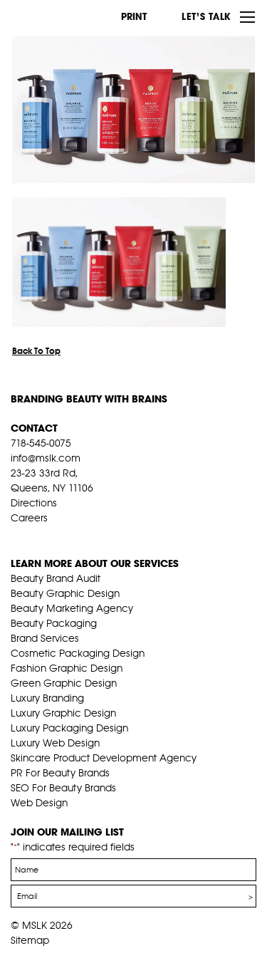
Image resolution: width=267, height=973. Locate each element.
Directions (34, 502)
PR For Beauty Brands (60, 772)
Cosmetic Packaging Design (78, 653)
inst (83, 535)
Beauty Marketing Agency (72, 608)
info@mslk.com (45, 458)
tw (39, 535)
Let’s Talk (206, 16)
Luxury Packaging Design (69, 728)
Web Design (39, 802)
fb (17, 535)
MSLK (64, 17)
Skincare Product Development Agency (104, 757)
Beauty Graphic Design (65, 593)
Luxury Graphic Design (63, 713)
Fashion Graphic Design (66, 668)
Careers (29, 517)
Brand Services (45, 638)
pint (61, 535)
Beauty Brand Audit (55, 578)
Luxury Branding (47, 698)
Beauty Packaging (54, 623)
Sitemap (30, 940)
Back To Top (36, 350)
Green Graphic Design (64, 683)
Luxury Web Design (55, 743)
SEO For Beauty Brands (63, 787)
